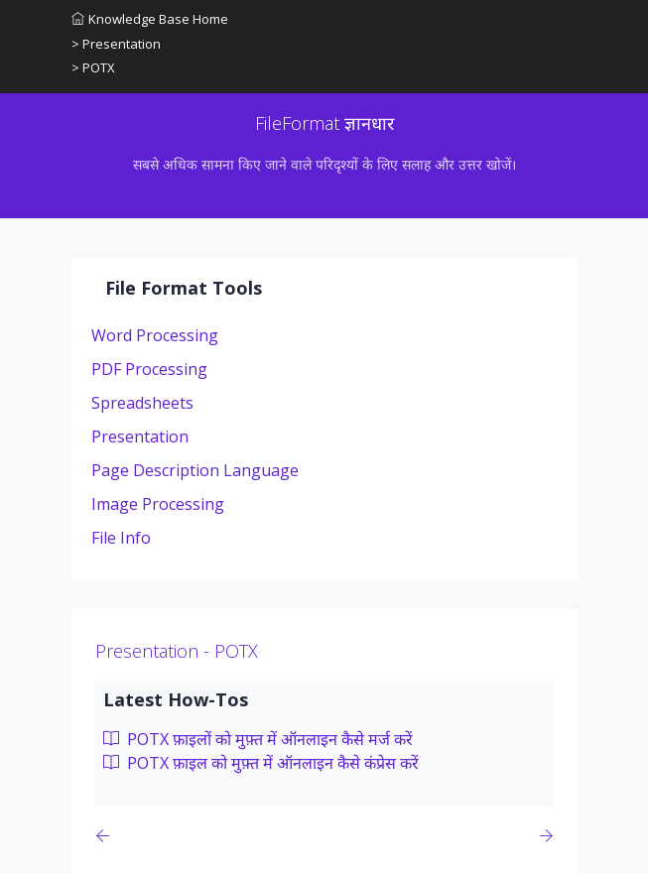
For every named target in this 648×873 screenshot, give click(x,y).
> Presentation (116, 44)
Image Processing (157, 504)
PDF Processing (149, 369)
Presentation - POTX (176, 651)
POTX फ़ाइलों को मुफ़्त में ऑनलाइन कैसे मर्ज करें (258, 739)
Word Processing (154, 335)
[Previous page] (106, 835)
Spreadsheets (142, 403)
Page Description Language (195, 470)
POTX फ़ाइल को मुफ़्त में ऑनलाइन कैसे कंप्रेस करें (261, 763)
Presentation (140, 436)
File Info (121, 538)
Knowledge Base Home (149, 19)
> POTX (93, 67)
